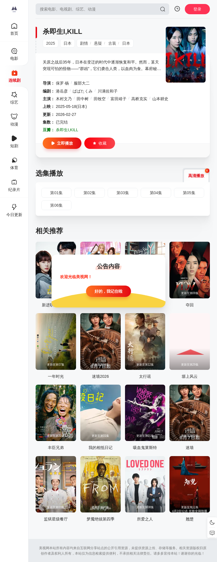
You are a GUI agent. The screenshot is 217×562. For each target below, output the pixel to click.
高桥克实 (139, 99)
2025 (50, 43)
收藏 (100, 143)
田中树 (83, 99)
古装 (112, 43)
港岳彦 (62, 91)
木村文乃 (64, 99)
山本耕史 (160, 99)
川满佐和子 (108, 91)
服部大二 (82, 83)
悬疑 (98, 43)
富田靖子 (118, 99)
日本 (67, 43)
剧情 (84, 43)
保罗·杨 (62, 83)
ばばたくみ (83, 91)
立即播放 (62, 143)
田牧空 (100, 99)
